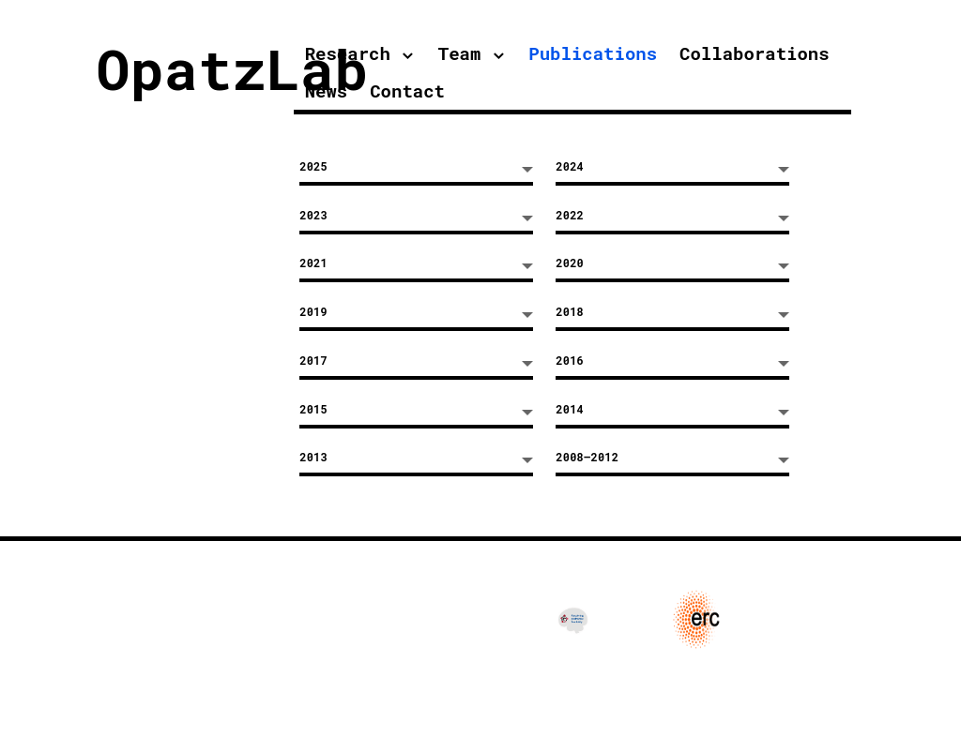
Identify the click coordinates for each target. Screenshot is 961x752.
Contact (407, 90)
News (326, 90)
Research (347, 53)
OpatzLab (232, 68)
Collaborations (754, 53)
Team (459, 53)
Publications (592, 53)
